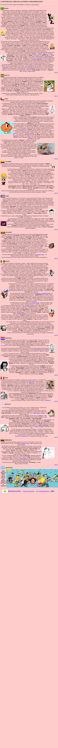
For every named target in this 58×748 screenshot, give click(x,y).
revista (48, 118)
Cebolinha (33, 53)
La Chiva (23, 128)
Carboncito (47, 400)
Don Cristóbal (47, 419)
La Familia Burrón (34, 302)
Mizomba (15, 136)
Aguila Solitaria (21, 312)
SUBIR (52, 491)
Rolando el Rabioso (30, 305)
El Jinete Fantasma (29, 133)
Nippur (41, 351)
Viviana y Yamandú (38, 426)
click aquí (5, 67)
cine (38, 122)
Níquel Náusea (48, 56)
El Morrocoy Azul (24, 443)
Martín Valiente (24, 458)
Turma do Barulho (30, 68)
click (2, 472)
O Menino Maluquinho (36, 59)
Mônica (45, 53)
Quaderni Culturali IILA (29, 491)
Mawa (29, 137)
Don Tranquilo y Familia (39, 413)
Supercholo (31, 382)
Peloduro (27, 415)
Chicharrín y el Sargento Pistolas (42, 293)
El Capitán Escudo (39, 254)
